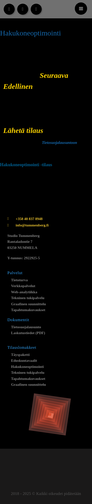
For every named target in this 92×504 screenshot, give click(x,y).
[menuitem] (53, 9)
